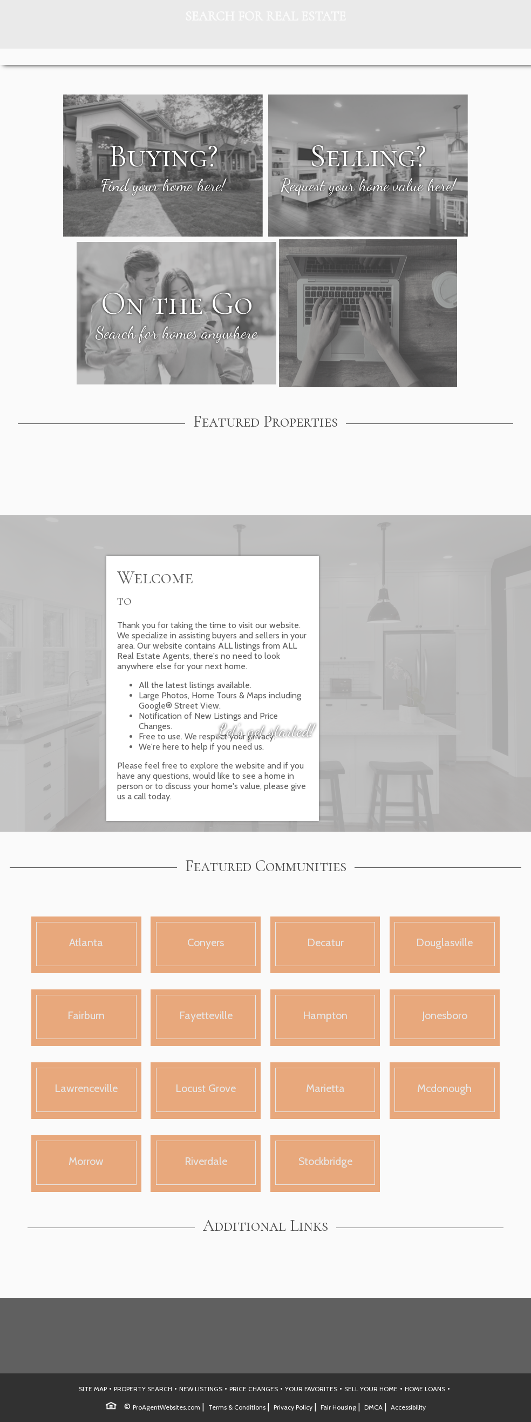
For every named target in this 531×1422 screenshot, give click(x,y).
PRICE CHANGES (253, 1389)
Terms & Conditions (237, 1407)
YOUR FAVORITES (311, 1389)
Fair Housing (338, 1407)
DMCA (373, 1407)
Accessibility (408, 1407)
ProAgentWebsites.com (166, 1407)
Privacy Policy (293, 1407)
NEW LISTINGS (200, 1389)
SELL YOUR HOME (371, 1389)
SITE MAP (93, 1389)
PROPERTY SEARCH (143, 1389)
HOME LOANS (425, 1389)
